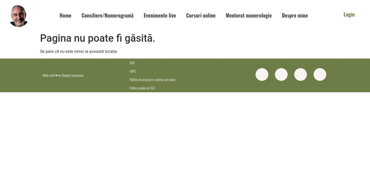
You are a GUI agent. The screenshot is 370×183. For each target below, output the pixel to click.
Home (65, 15)
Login (349, 14)
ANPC (132, 71)
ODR (132, 62)
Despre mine (295, 15)
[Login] (336, 15)
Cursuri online (201, 15)
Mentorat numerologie (249, 15)
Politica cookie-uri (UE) (142, 87)
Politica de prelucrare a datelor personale (152, 79)
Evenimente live (160, 15)
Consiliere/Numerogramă (108, 15)
